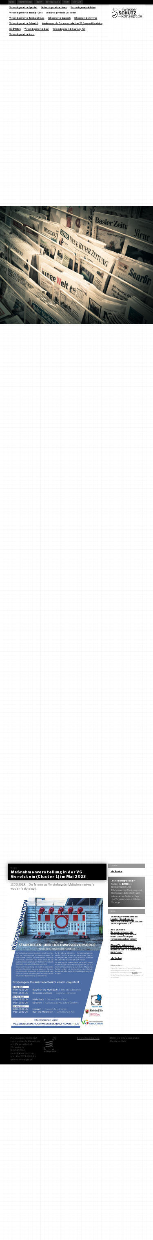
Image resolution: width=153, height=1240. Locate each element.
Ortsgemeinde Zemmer (85, 18)
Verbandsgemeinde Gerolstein (61, 12)
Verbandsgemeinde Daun (36, 29)
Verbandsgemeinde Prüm (83, 7)
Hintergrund (25, 2)
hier (125, 884)
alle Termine (116, 871)
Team (66, 2)
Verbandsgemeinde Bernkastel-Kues (26, 18)
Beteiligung (53, 2)
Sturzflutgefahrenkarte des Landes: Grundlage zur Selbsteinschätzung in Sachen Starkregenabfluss (126, 920)
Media (39, 2)
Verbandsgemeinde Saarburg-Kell (69, 29)
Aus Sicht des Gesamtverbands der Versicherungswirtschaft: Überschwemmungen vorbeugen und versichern (124, 934)
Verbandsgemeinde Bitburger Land (25, 12)
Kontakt (77, 2)
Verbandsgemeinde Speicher (23, 7)
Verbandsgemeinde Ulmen (54, 7)
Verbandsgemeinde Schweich (23, 23)
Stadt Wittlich (15, 29)
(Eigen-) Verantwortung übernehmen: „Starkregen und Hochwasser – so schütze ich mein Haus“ (126, 948)
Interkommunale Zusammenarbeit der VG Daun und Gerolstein (72, 23)
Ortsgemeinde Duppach (59, 18)
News (11, 2)
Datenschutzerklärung (88, 1038)
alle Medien (116, 958)
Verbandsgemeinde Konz (22, 34)
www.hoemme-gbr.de (21, 1059)
